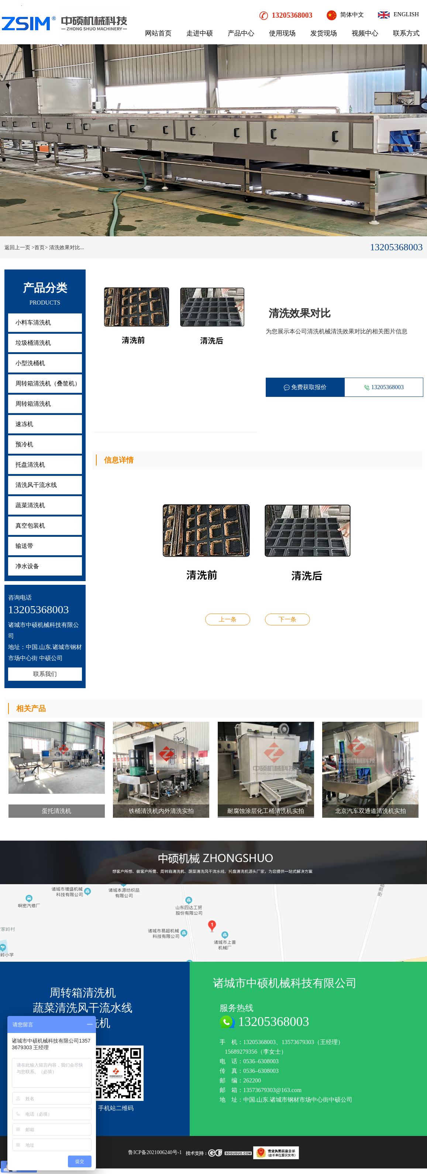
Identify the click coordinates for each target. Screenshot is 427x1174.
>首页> (40, 247)
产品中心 (241, 33)
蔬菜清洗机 (30, 505)
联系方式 (406, 33)
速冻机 (24, 424)
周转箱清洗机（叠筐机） (48, 383)
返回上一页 (17, 247)
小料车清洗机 (33, 322)
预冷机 (24, 444)
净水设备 (27, 566)
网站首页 (158, 33)
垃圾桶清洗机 (33, 343)
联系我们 (45, 674)
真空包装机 (30, 525)
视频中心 (365, 33)
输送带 (24, 546)
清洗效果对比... (66, 247)
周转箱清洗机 (33, 404)
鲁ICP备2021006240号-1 (155, 1152)
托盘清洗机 (30, 464)
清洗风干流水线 (36, 485)
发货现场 (323, 33)
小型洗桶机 (30, 363)
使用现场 (282, 33)
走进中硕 (199, 33)
